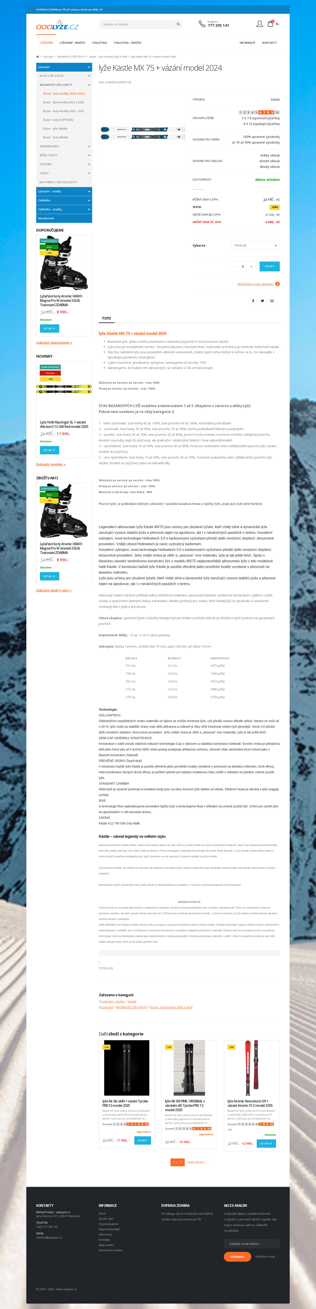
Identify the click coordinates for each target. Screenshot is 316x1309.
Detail (50, 328)
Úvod (102, 1213)
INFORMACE (247, 43)
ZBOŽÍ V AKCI (47, 477)
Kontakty (104, 1240)
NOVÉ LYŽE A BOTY (52, 76)
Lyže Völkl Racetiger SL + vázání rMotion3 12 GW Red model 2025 (64, 424)
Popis (106, 318)
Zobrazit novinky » (51, 464)
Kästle (132, 1001)
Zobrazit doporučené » (54, 343)
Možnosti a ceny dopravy (259, 284)
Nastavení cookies (110, 1250)
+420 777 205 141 (47, 1227)
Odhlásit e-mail (265, 1256)
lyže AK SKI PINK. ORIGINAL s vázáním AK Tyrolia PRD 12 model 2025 (185, 1105)
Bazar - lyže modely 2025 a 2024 (108, 56)
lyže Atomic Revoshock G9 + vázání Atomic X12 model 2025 (250, 1103)
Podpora (213, 21)
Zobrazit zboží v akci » (54, 590)
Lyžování (48, 56)
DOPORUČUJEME (50, 230)
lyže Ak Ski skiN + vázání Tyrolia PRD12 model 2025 (125, 1103)
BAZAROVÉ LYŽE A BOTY (71, 56)
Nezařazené (46, 218)
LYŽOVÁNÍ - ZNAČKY (72, 43)
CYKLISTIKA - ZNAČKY (128, 43)
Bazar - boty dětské (55, 137)
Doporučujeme (108, 1224)
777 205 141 (218, 25)
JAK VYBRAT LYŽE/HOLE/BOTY (58, 182)
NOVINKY (44, 356)
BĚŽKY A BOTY (49, 155)
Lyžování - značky (49, 191)
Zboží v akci (106, 1219)
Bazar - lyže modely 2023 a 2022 (63, 102)
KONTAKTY (269, 43)
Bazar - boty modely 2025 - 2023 (63, 111)
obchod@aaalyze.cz (49, 1237)
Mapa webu (106, 1245)
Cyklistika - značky (50, 209)
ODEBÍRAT (237, 1257)
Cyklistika (44, 200)
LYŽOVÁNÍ (46, 43)
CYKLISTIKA (99, 43)
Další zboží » (196, 1162)
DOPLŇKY (46, 164)
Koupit (269, 266)
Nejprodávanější (109, 1229)
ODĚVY (44, 173)
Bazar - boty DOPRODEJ (58, 120)
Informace (105, 1234)
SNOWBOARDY (49, 146)
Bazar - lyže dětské (55, 128)
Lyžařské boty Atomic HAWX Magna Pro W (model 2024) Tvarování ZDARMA (61, 300)
